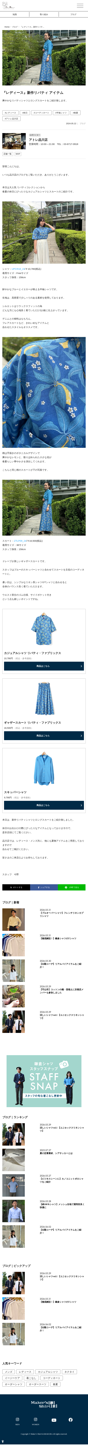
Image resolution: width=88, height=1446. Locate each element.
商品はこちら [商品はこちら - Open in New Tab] (43, 666)
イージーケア (12, 1378)
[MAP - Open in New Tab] (18, 154)
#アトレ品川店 (11, 119)
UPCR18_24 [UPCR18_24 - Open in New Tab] (18, 269)
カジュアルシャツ (48, 1372)
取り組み (44, 14)
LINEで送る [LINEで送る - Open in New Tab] (71, 887)
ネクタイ (69, 1372)
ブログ (73, 14)
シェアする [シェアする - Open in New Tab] (44, 887)
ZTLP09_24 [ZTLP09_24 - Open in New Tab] (20, 540)
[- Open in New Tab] (17, 1422)
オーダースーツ (37, 1384)
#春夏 (75, 113)
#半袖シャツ (61, 113)
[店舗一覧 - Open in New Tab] (7, 154)
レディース (25, 1372)
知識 (15, 14)
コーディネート (51, 1378)
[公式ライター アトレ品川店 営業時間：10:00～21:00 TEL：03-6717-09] (44, 137)
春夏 (55, 1384)
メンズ (8, 1372)
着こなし (31, 1378)
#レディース (10, 113)
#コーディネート (41, 113)
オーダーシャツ (13, 1384)
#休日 (24, 113)
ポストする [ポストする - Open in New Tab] (16, 887)
